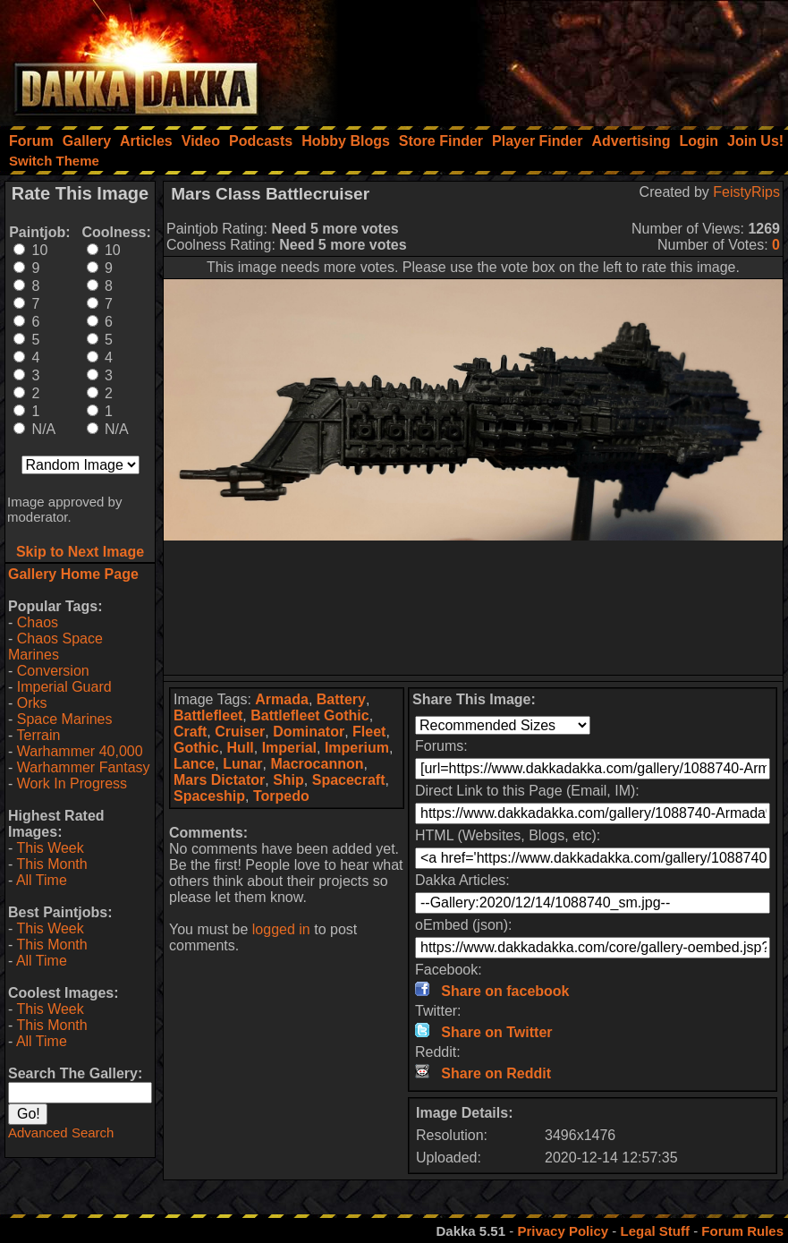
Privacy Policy (562, 1231)
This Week (49, 848)
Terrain (38, 735)
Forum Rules (742, 1231)
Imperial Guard (64, 686)
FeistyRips (746, 192)
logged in (281, 929)
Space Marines (65, 719)
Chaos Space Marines (55, 646)
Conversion (53, 670)
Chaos (37, 622)
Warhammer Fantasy (83, 767)
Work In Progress (72, 783)
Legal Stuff (655, 1231)
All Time (41, 880)
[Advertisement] (547, 58)
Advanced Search (61, 1132)
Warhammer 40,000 (80, 751)
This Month (51, 864)
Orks (32, 703)
